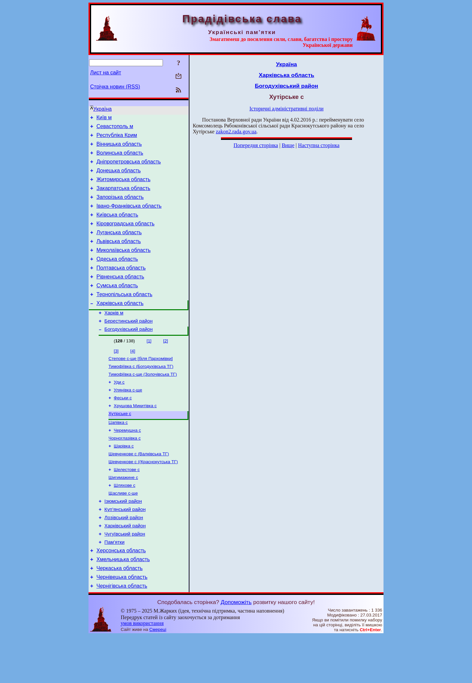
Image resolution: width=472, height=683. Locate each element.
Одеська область (117, 275)
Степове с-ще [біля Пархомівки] (140, 383)
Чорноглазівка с (124, 469)
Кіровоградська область (125, 236)
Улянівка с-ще (128, 417)
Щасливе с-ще (123, 529)
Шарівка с (124, 478)
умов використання (142, 670)
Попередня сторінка (255, 145)
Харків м (114, 335)
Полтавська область (121, 285)
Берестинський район (129, 344)
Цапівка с (118, 452)
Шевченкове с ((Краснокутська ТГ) (143, 495)
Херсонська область (121, 594)
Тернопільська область (124, 315)
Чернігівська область (121, 633)
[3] (116, 375)
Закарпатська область (123, 197)
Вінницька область (119, 148)
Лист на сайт (105, 72)
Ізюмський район (123, 538)
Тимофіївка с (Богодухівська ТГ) (140, 392)
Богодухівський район (129, 353)
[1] (149, 365)
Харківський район (125, 566)
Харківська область (120, 325)
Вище (288, 145)
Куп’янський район (125, 547)
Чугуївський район (125, 575)
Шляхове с (124, 521)
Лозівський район (124, 557)
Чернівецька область (122, 623)
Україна (102, 109)
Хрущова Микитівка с (135, 434)
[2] (165, 365)
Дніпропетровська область (128, 167)
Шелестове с (127, 504)
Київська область (117, 226)
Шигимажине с (123, 512)
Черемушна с (127, 461)
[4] (132, 375)
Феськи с (123, 426)
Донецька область (118, 177)
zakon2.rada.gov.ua (236, 131)
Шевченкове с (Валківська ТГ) (138, 486)
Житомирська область (123, 187)
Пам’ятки (115, 584)
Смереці (158, 676)
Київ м (104, 118)
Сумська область (117, 305)
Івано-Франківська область (129, 216)
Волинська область (119, 158)
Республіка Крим (116, 138)
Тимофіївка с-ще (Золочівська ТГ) (142, 400)
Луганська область (119, 246)
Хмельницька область (123, 603)
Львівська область (118, 256)
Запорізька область (120, 207)
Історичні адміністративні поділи (286, 108)
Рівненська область (120, 295)
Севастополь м (114, 128)
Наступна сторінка (318, 145)
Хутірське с (119, 443)
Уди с (119, 409)
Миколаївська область (123, 266)
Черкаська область (119, 613)
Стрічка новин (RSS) (115, 86)
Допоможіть (236, 649)
